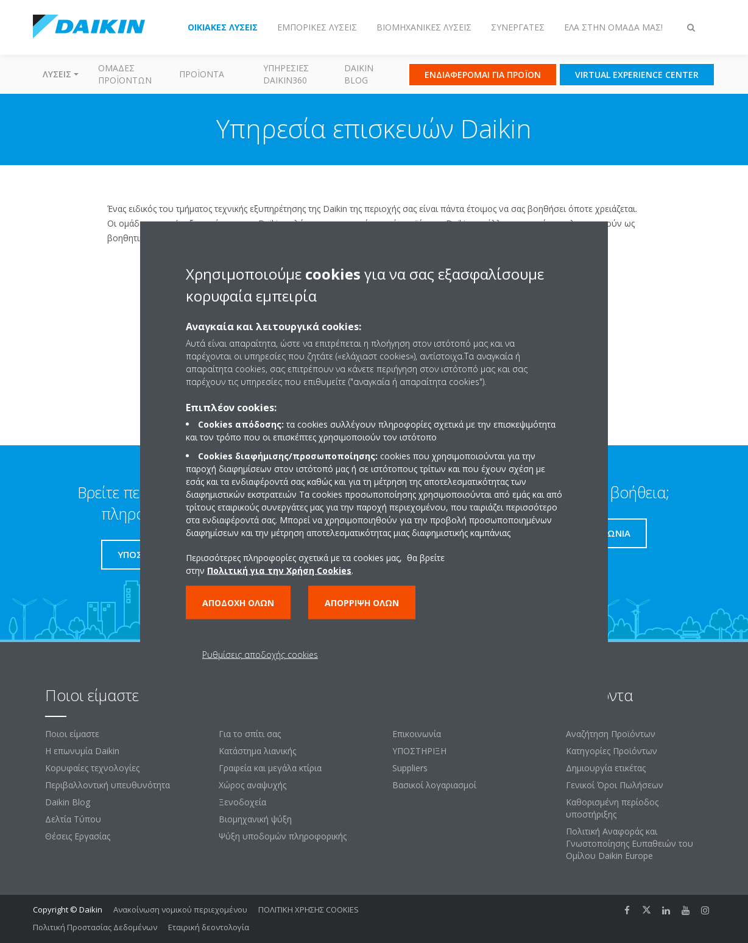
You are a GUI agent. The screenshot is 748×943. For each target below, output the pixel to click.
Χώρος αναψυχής (252, 785)
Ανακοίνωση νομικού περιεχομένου (180, 909)
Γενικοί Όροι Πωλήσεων (614, 785)
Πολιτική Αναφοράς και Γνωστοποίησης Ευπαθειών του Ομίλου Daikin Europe (629, 843)
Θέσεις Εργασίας (77, 836)
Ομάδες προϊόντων (125, 74)
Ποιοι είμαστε (72, 734)
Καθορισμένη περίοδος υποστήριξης (612, 808)
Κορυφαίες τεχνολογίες (92, 768)
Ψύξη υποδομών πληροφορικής (283, 836)
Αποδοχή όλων (238, 603)
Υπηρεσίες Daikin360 (286, 74)
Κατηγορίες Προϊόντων (611, 751)
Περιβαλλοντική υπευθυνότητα (107, 785)
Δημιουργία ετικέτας (606, 768)
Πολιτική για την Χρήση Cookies (279, 570)
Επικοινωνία (416, 734)
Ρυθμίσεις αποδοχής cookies (260, 654)
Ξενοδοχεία (242, 802)
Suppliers (410, 768)
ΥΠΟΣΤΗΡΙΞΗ (419, 751)
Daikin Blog (358, 74)
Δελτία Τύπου (73, 819)
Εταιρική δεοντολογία (208, 927)
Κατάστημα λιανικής (257, 751)
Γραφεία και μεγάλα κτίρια (270, 768)
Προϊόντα (201, 74)
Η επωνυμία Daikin (82, 751)
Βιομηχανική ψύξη (255, 819)
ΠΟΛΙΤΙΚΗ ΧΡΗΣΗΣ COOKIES (308, 909)
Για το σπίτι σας (250, 734)
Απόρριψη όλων (362, 603)
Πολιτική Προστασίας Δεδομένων (95, 927)
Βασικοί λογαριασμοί (434, 785)
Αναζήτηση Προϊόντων (610, 734)
